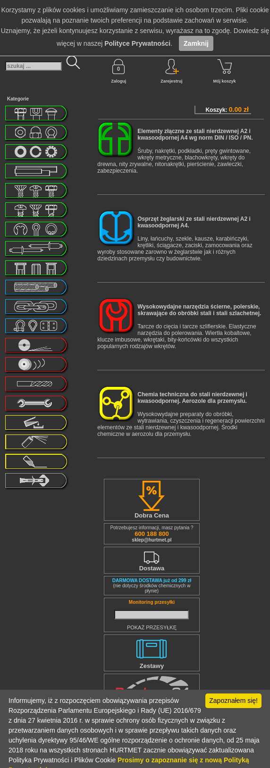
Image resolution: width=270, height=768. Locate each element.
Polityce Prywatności (137, 43)
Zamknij (196, 43)
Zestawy (152, 665)
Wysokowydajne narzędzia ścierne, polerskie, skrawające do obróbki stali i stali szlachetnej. (199, 310)
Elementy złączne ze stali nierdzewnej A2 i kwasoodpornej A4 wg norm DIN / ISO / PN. (195, 134)
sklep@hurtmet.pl (151, 540)
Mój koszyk (224, 71)
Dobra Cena (152, 515)
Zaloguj (118, 71)
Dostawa (151, 568)
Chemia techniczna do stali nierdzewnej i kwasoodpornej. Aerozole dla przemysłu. (192, 397)
